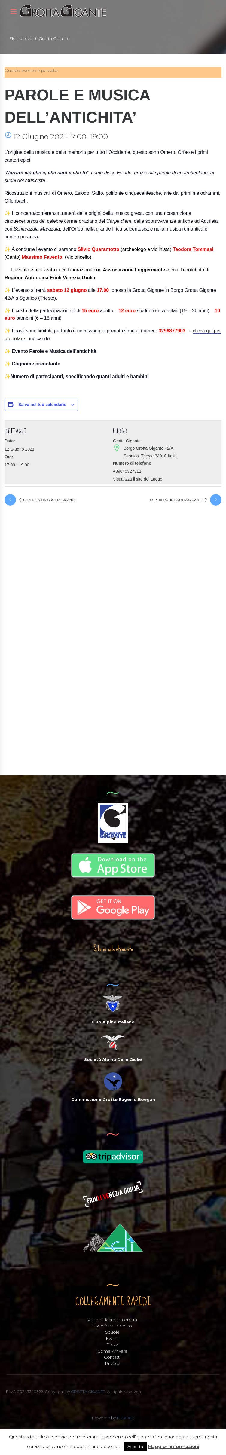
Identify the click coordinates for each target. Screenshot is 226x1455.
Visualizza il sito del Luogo (137, 479)
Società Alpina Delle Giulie (113, 1060)
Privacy (112, 1364)
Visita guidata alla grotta (112, 1320)
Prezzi (112, 1345)
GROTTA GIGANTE (88, 1392)
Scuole (112, 1333)
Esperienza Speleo (112, 1326)
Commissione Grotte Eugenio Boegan (113, 1100)
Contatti (112, 1358)
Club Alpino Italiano (113, 1022)
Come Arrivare (112, 1351)
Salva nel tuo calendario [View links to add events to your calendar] (42, 404)
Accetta (135, 1446)
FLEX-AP (125, 1418)
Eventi (112, 1339)
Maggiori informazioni (173, 1446)
